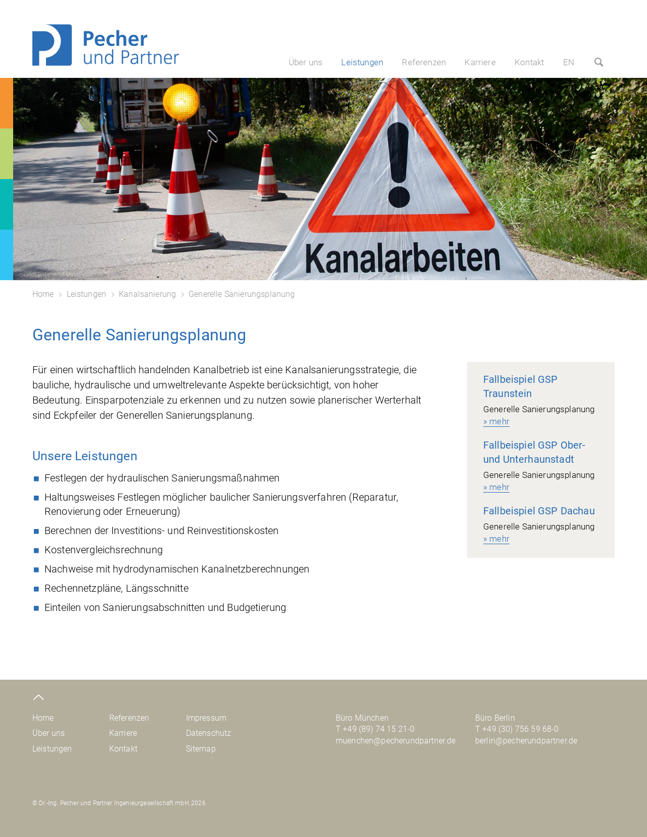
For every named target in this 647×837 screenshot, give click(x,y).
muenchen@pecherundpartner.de (395, 740)
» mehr (496, 421)
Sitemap (201, 749)
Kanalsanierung (147, 294)
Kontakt (529, 62)
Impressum (206, 718)
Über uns (305, 62)
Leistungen (362, 62)
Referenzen (424, 62)
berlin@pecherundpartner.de (526, 740)
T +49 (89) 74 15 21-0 (375, 729)
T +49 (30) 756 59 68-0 (517, 729)
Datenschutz (209, 733)
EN (568, 62)
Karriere (480, 62)
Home (43, 294)
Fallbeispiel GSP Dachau (539, 511)
